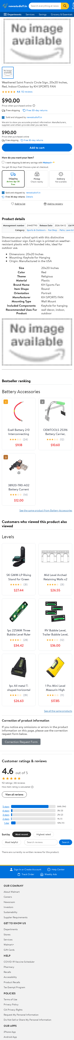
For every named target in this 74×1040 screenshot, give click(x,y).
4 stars (5, 810)
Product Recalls (12, 982)
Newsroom (9, 902)
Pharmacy (9, 967)
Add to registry (53, 203)
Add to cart (37, 147)
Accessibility (10, 977)
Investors (8, 907)
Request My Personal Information (21, 1014)
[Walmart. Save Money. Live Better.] (14, 6)
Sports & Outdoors (36, 230)
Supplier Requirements (15, 917)
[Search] (65, 6)
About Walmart (12, 891)
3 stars (6, 814)
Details (29, 196)
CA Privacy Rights (13, 1009)
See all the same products (58, 711)
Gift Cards (9, 949)
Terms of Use (10, 999)
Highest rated (43, 834)
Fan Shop (52, 230)
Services (30, 14)
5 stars (6, 806)
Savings (42, 14)
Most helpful (11, 842)
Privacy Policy (11, 1004)
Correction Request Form (21, 742)
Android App (10, 1037)
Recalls (7, 972)
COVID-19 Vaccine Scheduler (19, 961)
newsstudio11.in (34, 117)
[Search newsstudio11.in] (45, 6)
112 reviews (26, 91)
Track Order (25, 874)
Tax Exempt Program (14, 987)
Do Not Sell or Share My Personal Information (27, 1019)
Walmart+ (9, 944)
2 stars (6, 818)
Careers (8, 896)
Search (65, 842)
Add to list (18, 203)
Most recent (21, 834)
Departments (12, 14)
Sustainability (10, 912)
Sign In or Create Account (25, 869)
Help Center (56, 869)
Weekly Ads (48, 874)
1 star (6, 823)
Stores (7, 934)
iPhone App (10, 1031)
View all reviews (14, 794)
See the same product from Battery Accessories (45, 510)
